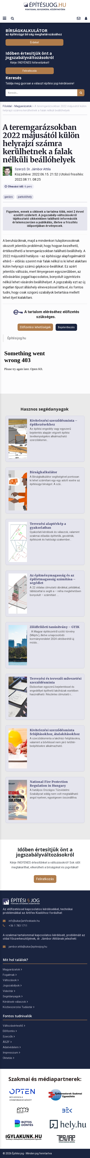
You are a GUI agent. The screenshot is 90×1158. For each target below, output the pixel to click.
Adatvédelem (12, 1047)
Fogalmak (9, 974)
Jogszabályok (12, 985)
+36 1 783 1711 (18, 925)
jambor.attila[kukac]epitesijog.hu (28, 946)
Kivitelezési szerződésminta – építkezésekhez (53, 422)
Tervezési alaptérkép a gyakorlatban (48, 525)
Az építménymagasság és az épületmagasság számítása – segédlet (52, 579)
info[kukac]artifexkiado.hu (24, 920)
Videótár (9, 991)
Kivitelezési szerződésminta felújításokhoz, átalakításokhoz (55, 732)
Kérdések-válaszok (15, 1001)
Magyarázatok (23, 106)
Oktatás (8, 1058)
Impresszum (11, 1052)
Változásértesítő (14, 1025)
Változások (10, 980)
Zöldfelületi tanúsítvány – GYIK (54, 627)
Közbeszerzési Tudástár (18, 1007)
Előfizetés (10, 1031)
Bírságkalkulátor (43, 472)
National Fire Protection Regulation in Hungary (49, 783)
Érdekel (34, 42)
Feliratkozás (30, 70)
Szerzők (9, 1036)
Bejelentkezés (66, 327)
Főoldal (7, 106)
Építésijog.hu (16, 338)
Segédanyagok (12, 996)
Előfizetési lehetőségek (35, 327)
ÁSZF (7, 1042)
